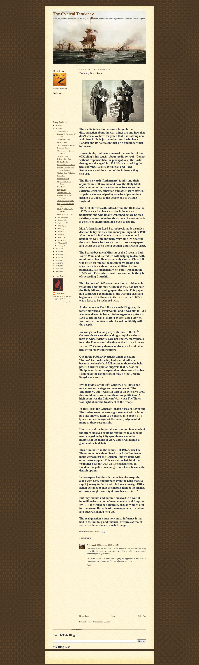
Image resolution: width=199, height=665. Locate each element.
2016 (57, 251)
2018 (57, 128)
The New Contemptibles (65, 201)
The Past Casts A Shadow (66, 173)
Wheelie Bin (61, 187)
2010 (57, 269)
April (60, 237)
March (60, 240)
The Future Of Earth (64, 193)
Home (113, 616)
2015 (57, 254)
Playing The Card (63, 162)
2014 (57, 257)
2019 (57, 125)
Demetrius (61, 293)
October (61, 220)
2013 (57, 260)
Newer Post (84, 616)
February (61, 243)
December (61, 131)
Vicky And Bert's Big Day (66, 145)
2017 (57, 249)
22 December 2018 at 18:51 (108, 545)
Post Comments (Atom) (100, 622)
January (61, 246)
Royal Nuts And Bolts (64, 214)
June (59, 231)
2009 (57, 272)
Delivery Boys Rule (64, 159)
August (60, 226)
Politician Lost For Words (66, 165)
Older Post (142, 616)
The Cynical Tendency (73, 13)
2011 (57, 266)
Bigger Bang (61, 190)
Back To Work (62, 142)
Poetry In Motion (63, 178)
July (59, 229)
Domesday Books (63, 148)
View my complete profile (62, 302)
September (62, 223)
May (59, 234)
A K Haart (91, 545)
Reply (89, 565)
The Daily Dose (62, 156)
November (61, 217)
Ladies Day (61, 176)
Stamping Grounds (63, 139)
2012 (57, 263)
